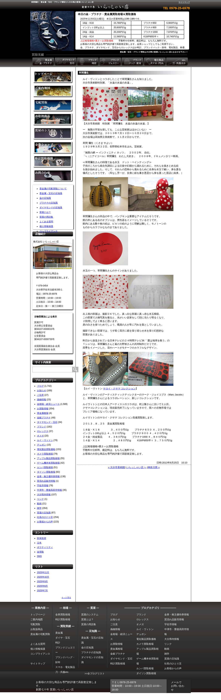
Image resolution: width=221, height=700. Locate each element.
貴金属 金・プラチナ (43, 61)
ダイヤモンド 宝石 (66, 61)
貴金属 (59, 632)
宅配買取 (53, 105)
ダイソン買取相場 (46, 472)
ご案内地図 (36, 619)
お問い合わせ (53, 176)
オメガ (40, 435)
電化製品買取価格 (46, 449)
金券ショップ (53, 148)
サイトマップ (184, 2)
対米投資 (41, 538)
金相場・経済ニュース (48, 404)
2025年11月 (43, 572)
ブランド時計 (88, 61)
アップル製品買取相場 (48, 458)
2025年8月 (42, 586)
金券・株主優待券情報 (48, 476)
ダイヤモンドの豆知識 (50, 207)
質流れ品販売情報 (46, 481)
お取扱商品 (36, 629)
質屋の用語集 (46, 217)
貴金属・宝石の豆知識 (50, 193)
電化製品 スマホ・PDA (155, 61)
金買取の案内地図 (53, 91)
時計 (57, 642)
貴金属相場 (42, 413)
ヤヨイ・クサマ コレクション (119, 388)
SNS (39, 556)
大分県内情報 (44, 494)
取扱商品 (53, 119)
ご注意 (40, 395)
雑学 (39, 508)
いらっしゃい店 (54, 697)
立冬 (39, 542)
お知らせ (41, 390)
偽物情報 (41, 399)
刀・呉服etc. (62, 672)
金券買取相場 (62, 614)
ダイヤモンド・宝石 (47, 422)
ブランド (41, 426)
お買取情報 (42, 408)
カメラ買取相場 (45, 454)
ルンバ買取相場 (45, 467)
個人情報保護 (46, 226)
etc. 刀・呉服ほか (177, 61)
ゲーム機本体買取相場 (48, 463)
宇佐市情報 (42, 485)
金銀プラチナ (44, 417)
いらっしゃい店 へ (136, 467)
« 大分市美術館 (116, 467)
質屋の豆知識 (44, 512)
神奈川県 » (154, 467)
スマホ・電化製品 (65, 667)
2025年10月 (43, 577)
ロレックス (42, 431)
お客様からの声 (45, 521)
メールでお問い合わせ (177, 686)
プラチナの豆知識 (48, 202)
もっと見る (66, 598)
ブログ (40, 386)
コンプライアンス (48, 231)
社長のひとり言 (45, 517)
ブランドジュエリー (110, 61)
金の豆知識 (45, 198)
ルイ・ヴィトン (45, 440)
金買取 (53, 77)
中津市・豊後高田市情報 (49, 490)
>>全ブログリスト (95, 673)
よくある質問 (46, 221)
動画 (39, 503)
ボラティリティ (45, 547)
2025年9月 (42, 581)
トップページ (37, 614)
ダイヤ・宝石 (62, 637)
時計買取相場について (53, 162)
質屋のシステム (53, 133)
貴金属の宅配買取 (40, 634)
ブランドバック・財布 (133, 61)
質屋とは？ (45, 212)
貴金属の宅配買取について (53, 188)
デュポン (41, 444)
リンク (40, 499)
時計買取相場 (62, 619)
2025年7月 (42, 590)
